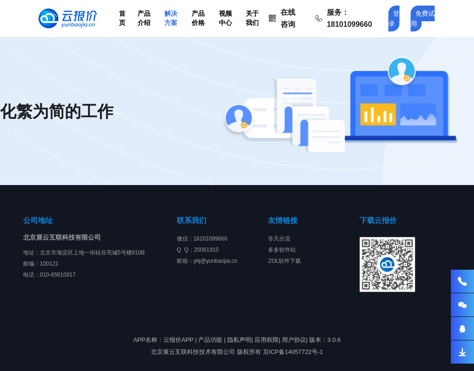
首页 (122, 18)
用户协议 (294, 339)
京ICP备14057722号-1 (293, 351)
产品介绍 (143, 18)
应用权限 (267, 339)
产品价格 (198, 18)
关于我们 (252, 18)
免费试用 (423, 18)
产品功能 (210, 339)
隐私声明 (239, 339)
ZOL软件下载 (284, 261)
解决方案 (170, 18)
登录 (393, 18)
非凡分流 (279, 238)
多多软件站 (282, 250)
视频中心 (225, 18)
